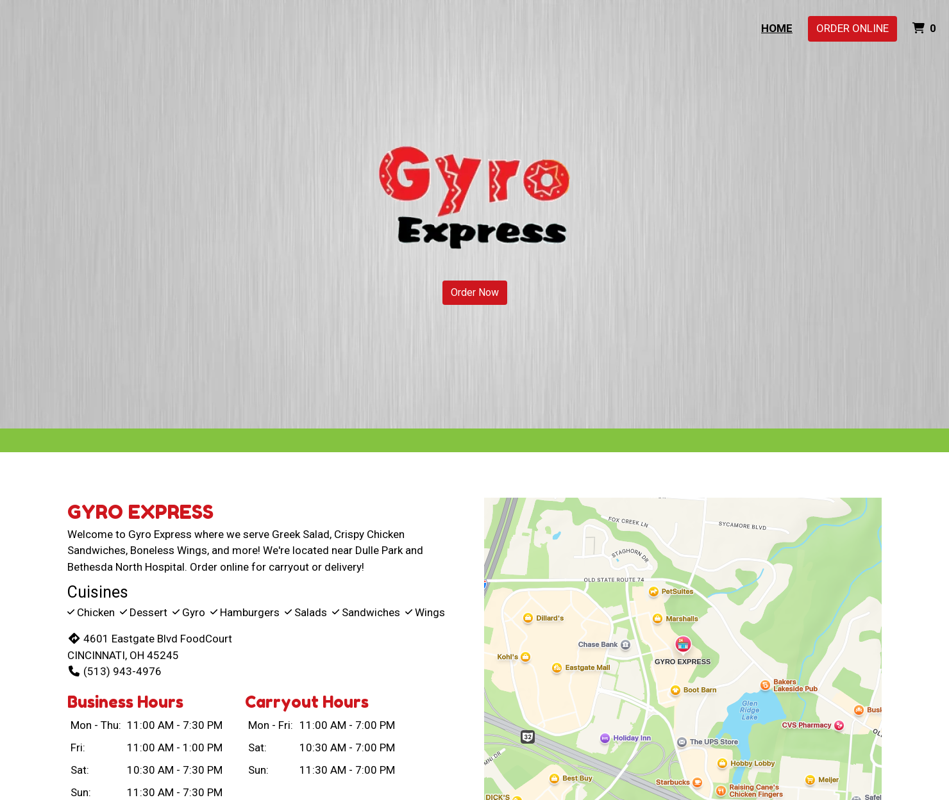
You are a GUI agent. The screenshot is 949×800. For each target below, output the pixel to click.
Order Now (475, 292)
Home (777, 28)
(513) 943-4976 (114, 671)
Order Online (852, 28)
